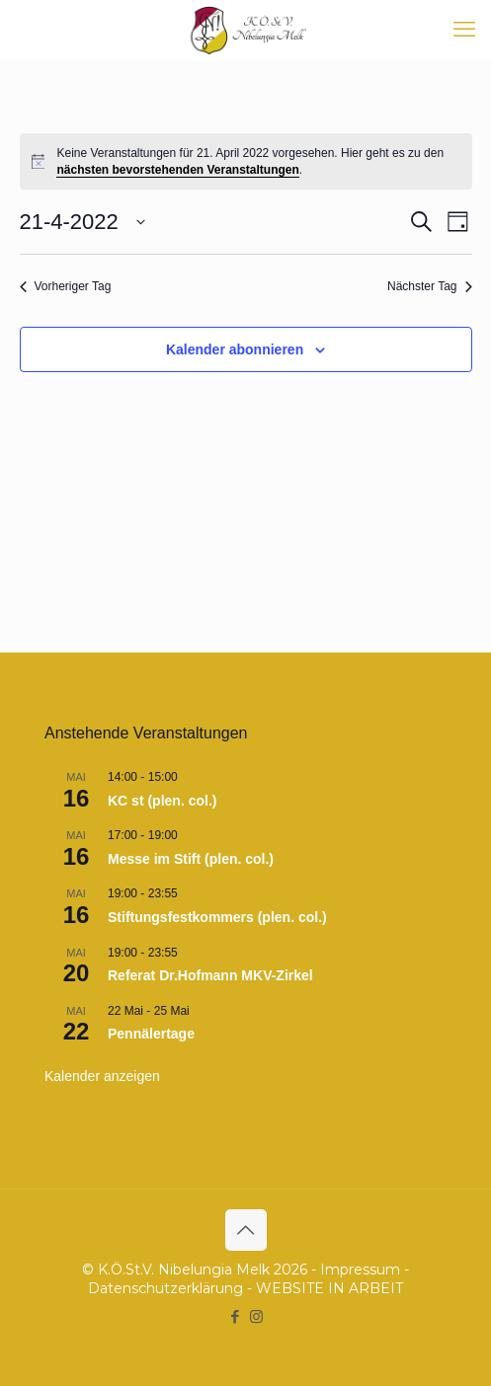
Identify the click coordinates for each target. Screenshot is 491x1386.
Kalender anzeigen (102, 1076)
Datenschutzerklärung (165, 1288)
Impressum (360, 1269)
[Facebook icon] (235, 1316)
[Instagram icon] (256, 1316)
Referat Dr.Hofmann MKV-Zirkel (210, 975)
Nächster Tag (429, 286)
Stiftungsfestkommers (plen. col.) (217, 917)
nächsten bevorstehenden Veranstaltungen (177, 170)
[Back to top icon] (246, 1230)
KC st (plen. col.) (162, 800)
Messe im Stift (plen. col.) (191, 859)
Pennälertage (151, 1033)
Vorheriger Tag (66, 286)
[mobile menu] (464, 29)
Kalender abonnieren (234, 349)
